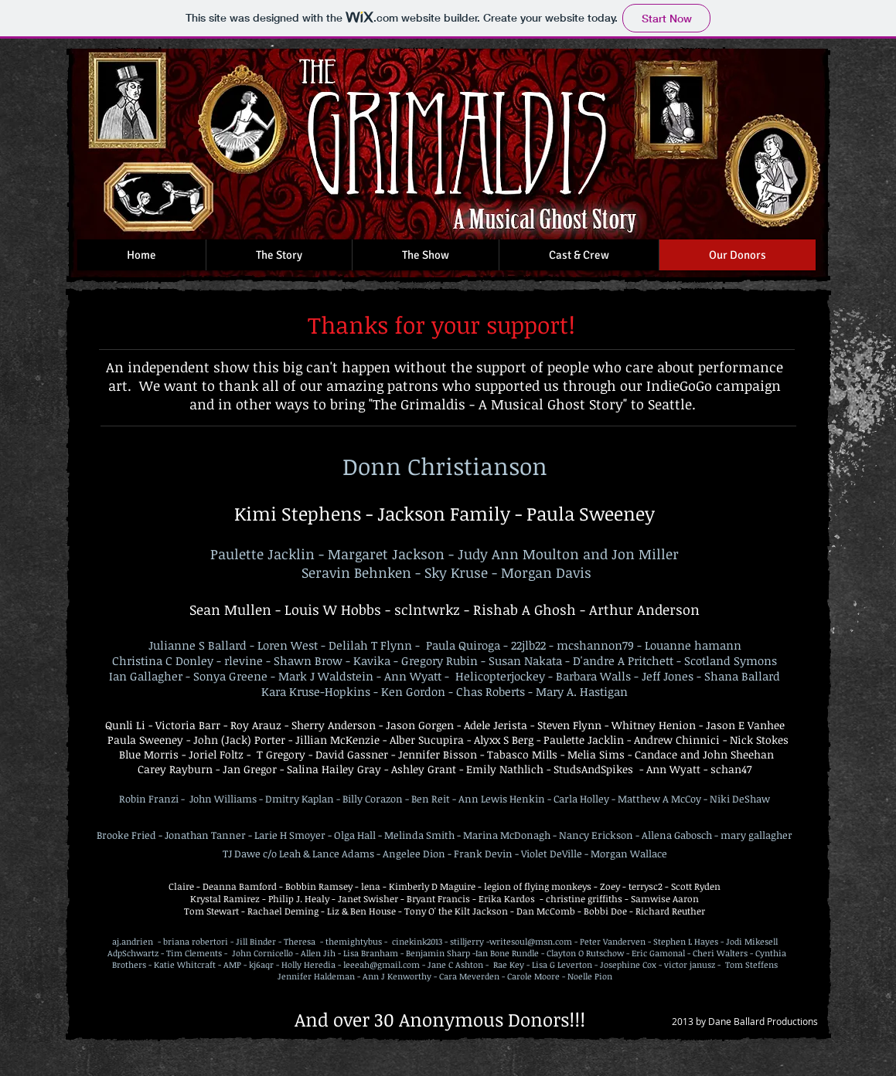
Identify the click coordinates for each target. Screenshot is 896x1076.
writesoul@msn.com (530, 941)
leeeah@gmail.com (381, 964)
